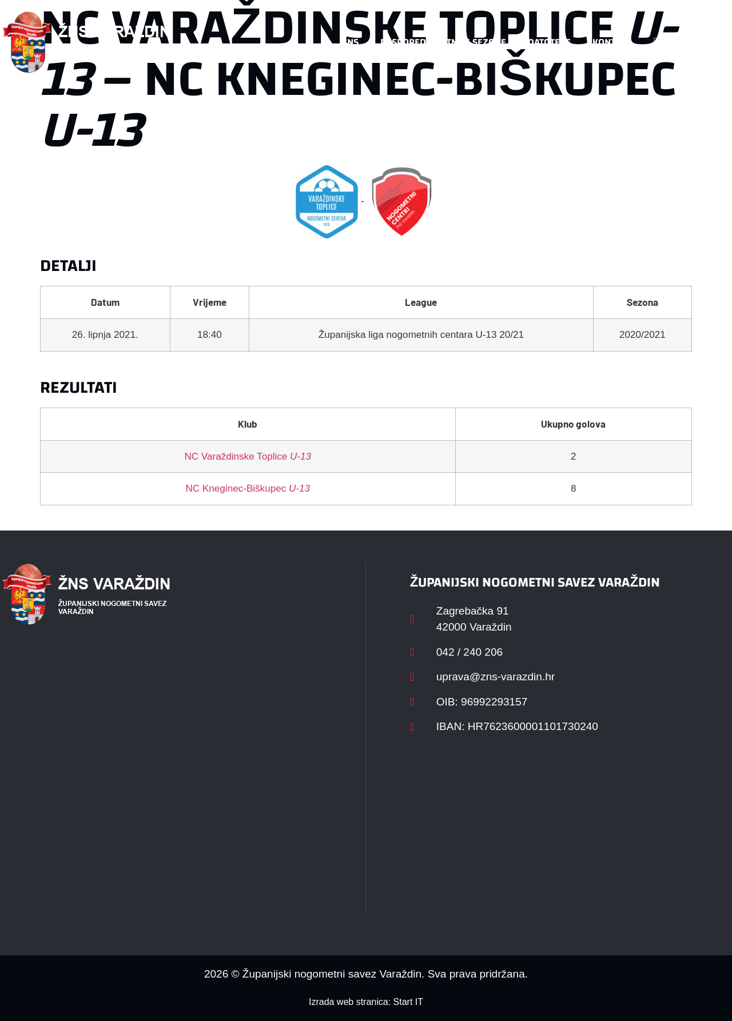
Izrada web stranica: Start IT (366, 1002)
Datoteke (549, 42)
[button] (707, 42)
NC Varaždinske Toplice (247, 456)
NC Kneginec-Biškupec (247, 488)
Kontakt (611, 42)
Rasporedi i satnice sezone (443, 42)
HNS (350, 42)
